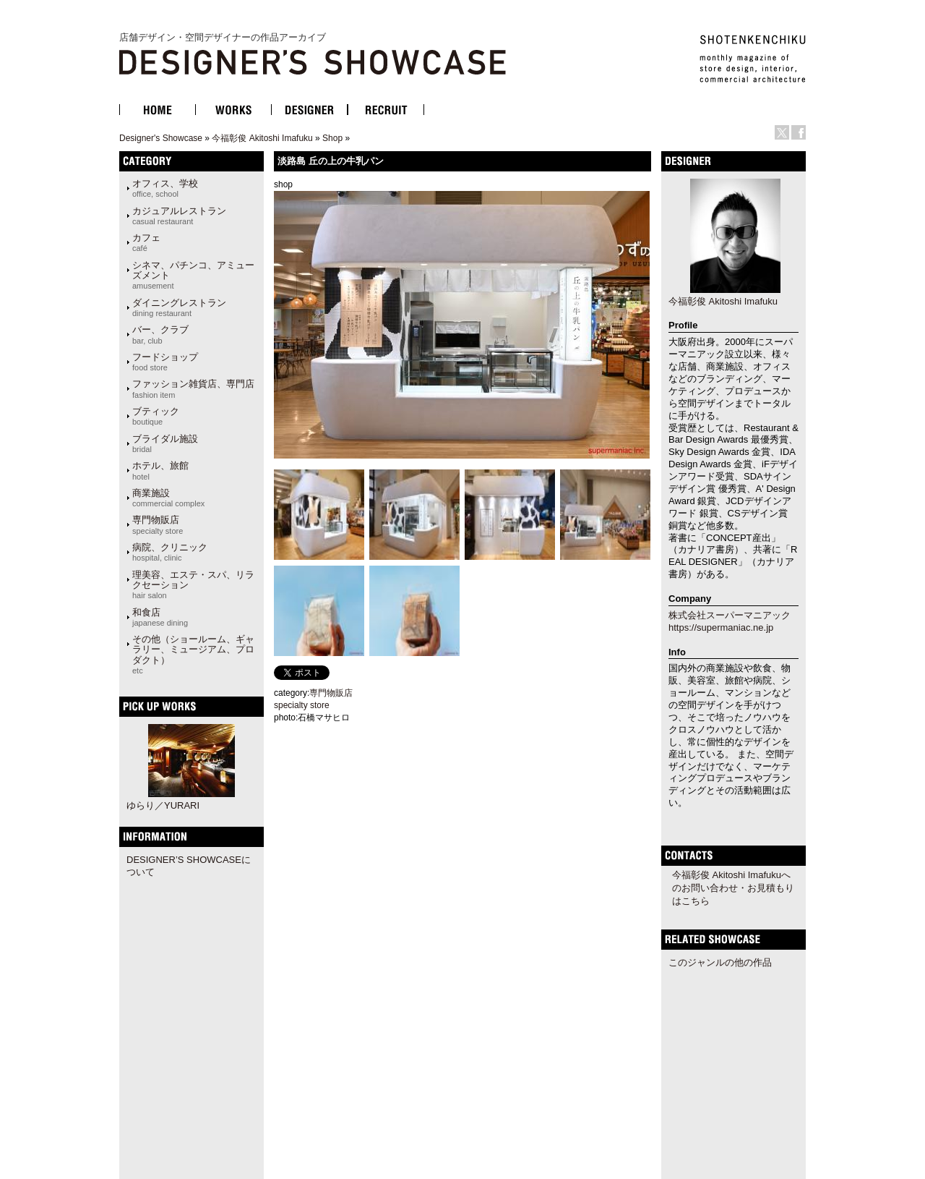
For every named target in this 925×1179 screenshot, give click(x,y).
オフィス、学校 (165, 188)
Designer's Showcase (160, 138)
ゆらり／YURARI (162, 805)
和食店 (160, 617)
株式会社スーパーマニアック (729, 615)
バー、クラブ (160, 334)
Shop (332, 138)
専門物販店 (157, 524)
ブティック (155, 416)
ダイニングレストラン (179, 307)
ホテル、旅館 (160, 470)
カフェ (146, 242)
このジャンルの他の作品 (720, 962)
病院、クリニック (169, 552)
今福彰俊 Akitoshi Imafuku (262, 138)
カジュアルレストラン (179, 215)
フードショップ (165, 362)
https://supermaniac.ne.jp (720, 627)
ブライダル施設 (165, 443)
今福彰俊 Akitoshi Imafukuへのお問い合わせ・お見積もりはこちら (733, 887)
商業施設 (168, 498)
